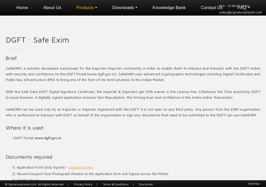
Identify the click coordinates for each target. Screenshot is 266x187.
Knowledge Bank (169, 7)
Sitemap (254, 183)
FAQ (244, 7)
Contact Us (212, 7)
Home (22, 7)
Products (86, 7)
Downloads (124, 7)
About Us (52, 7)
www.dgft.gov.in (48, 138)
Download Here (81, 167)
